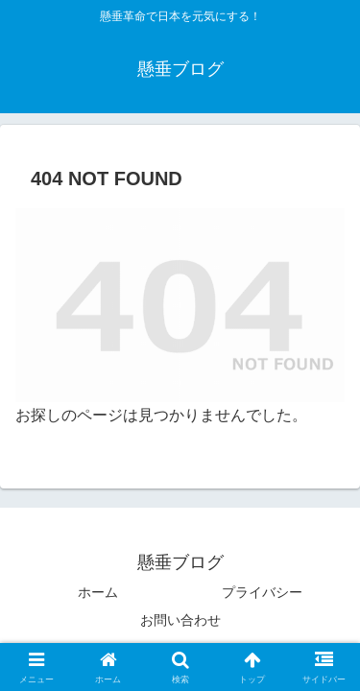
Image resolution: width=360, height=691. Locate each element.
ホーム (98, 592)
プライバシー (262, 592)
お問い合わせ (180, 620)
